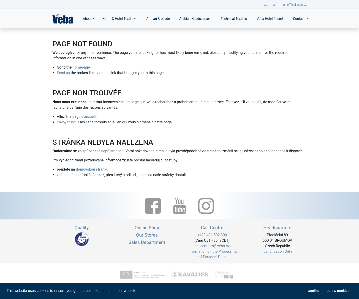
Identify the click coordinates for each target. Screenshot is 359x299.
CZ (266, 4)
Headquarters (277, 227)
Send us (63, 73)
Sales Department (147, 242)
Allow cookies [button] (338, 291)
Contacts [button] (299, 19)
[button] (139, 291)
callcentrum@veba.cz (212, 246)
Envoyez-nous (68, 122)
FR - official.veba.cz (294, 4)
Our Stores (147, 235)
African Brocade (158, 19)
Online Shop (147, 227)
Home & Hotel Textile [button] (117, 19)
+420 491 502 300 (212, 235)
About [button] (87, 19)
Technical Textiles (234, 19)
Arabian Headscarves (194, 19)
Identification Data (277, 251)
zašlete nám (67, 175)
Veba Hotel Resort (270, 19)
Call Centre (212, 227)
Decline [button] (313, 291)
